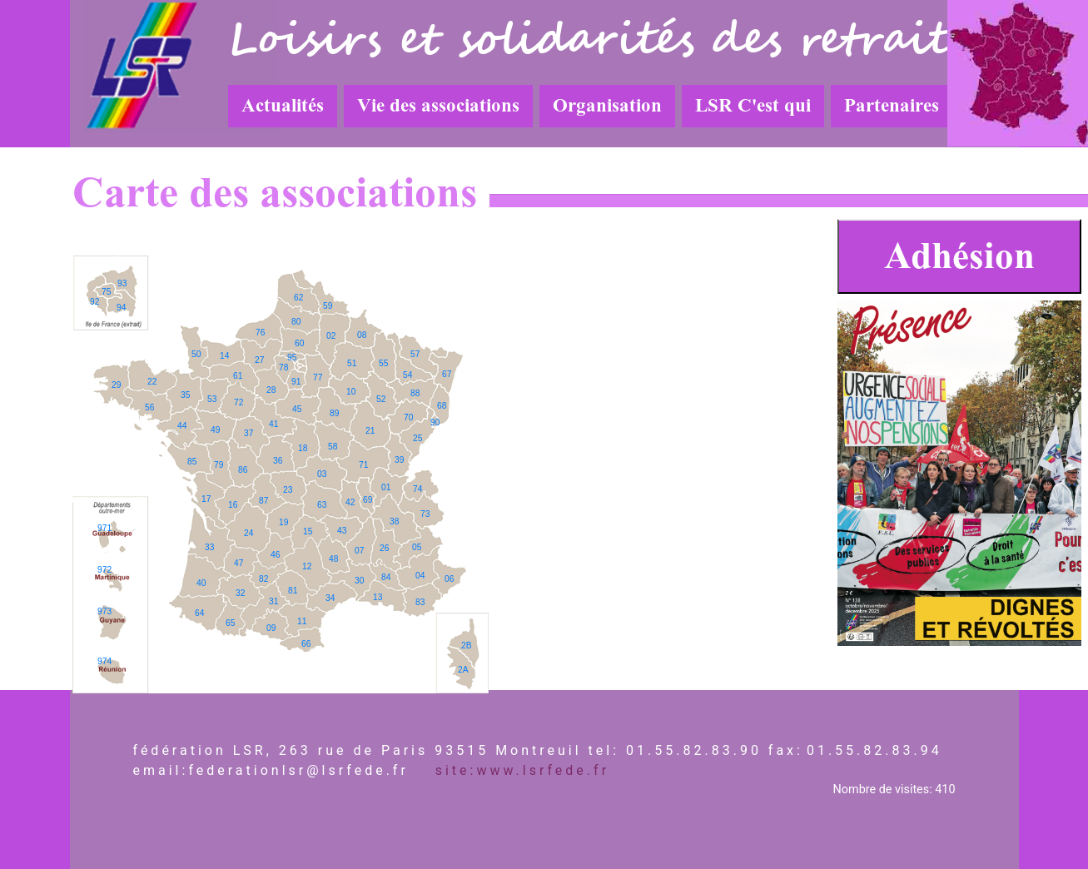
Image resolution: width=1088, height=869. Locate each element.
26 (384, 548)
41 (273, 424)
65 (230, 623)
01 (385, 487)
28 (271, 390)
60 (299, 343)
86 (242, 469)
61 (237, 375)
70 (408, 417)
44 (181, 425)
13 (377, 597)
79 (218, 464)
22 (151, 381)
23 (287, 489)
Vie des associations (438, 106)
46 (275, 554)
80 (296, 321)
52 (380, 399)
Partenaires (891, 106)
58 (332, 446)
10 (350, 391)
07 (359, 550)
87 (263, 500)
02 (330, 335)
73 (425, 514)
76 (260, 332)
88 (415, 393)
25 (417, 438)
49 (215, 429)
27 (259, 360)
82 (263, 578)
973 (104, 611)
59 (327, 305)
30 (359, 580)
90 (435, 422)
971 (104, 528)
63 (321, 504)
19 (283, 522)
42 (350, 502)
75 (106, 291)
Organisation (607, 106)
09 (271, 628)
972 (104, 569)
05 (416, 547)
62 (298, 297)
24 (248, 533)
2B (466, 645)
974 (104, 661)
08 (361, 335)
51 (351, 363)
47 (238, 563)
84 (385, 577)
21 (370, 430)
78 (283, 367)
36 (277, 460)
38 (394, 521)
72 (238, 402)
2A (463, 669)
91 (296, 381)
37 (248, 433)
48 (333, 559)
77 (317, 377)
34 (330, 598)
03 (321, 474)
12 (306, 566)
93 (122, 283)
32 (240, 593)
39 (399, 459)
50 (196, 354)
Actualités (282, 106)
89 (334, 413)
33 (209, 547)
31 (273, 601)
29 (116, 385)
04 (420, 575)
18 (302, 448)
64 (199, 613)
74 (417, 489)
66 (306, 643)
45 (296, 409)
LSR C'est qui (753, 106)
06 (449, 578)
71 (363, 464)
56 (149, 407)
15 (307, 531)
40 (201, 583)
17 (206, 499)
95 (291, 357)
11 (301, 621)
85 (191, 461)
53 (211, 399)
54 (407, 375)
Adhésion (959, 256)
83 (420, 602)
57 (415, 354)
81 (292, 590)
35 (185, 395)
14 (224, 355)
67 (446, 374)
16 (232, 504)
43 (341, 530)
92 (94, 301)
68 (441, 405)
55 (383, 363)
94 (121, 307)
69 (367, 499)
